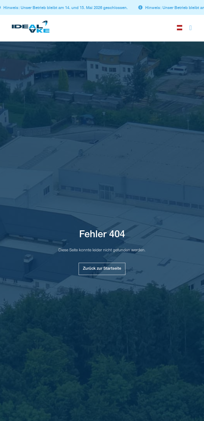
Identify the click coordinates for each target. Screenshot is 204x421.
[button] (190, 27)
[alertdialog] (102, 7)
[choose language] (179, 26)
